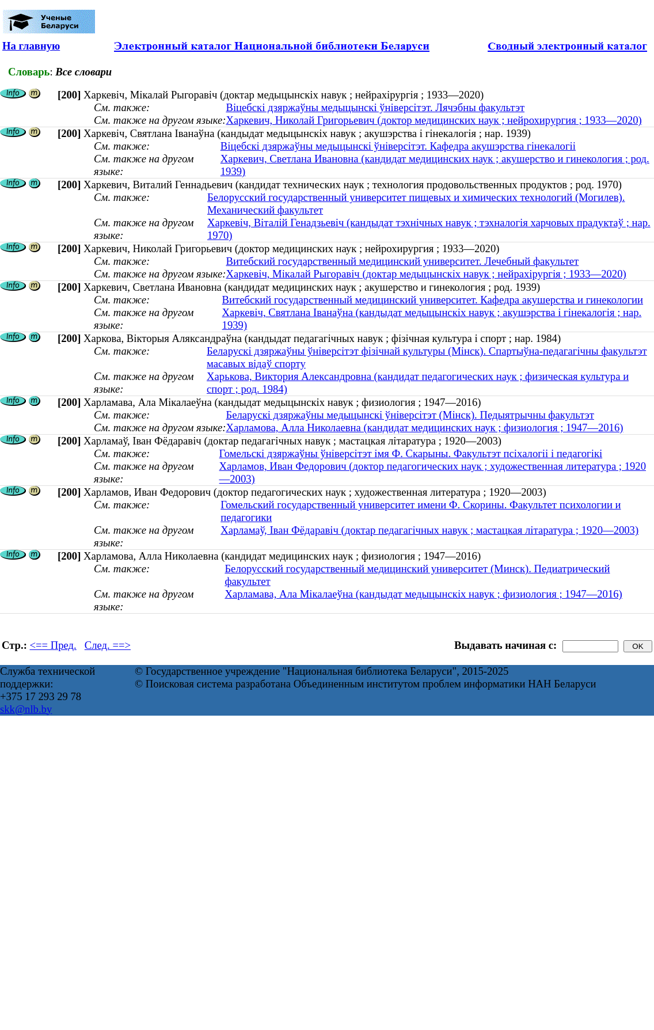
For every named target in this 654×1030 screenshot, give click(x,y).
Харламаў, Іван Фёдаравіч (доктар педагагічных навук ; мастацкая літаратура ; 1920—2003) (429, 530)
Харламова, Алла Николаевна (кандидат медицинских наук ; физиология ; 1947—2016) (424, 427)
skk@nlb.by (26, 709)
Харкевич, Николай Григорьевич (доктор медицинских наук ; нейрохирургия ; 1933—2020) (433, 120)
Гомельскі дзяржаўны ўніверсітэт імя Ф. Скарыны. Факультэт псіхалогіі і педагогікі (411, 453)
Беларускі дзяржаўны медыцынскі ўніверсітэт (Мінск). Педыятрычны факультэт (410, 415)
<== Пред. (53, 645)
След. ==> (108, 645)
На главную (31, 46)
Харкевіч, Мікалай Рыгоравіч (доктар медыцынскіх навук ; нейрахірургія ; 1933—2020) (426, 274)
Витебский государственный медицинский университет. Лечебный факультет (402, 261)
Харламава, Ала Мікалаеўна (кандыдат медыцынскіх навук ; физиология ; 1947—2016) (423, 594)
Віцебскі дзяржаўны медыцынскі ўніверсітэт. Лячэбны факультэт (375, 107)
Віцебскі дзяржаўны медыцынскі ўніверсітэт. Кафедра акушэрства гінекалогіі (398, 146)
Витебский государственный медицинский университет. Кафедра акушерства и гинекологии (432, 300)
